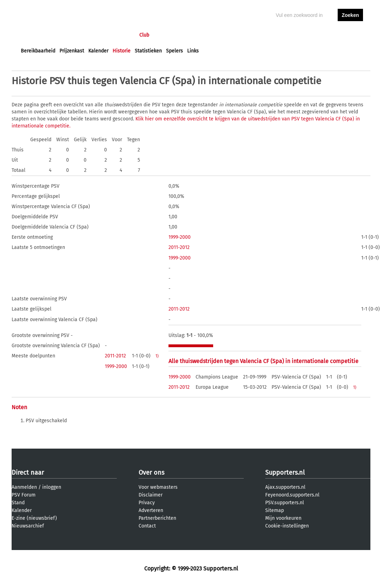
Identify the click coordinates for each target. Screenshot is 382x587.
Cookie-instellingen (287, 526)
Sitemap (274, 510)
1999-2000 (179, 237)
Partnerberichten (157, 518)
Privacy (147, 503)
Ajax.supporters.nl (285, 487)
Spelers (174, 51)
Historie (121, 51)
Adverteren (151, 510)
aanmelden (350, 35)
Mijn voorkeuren (283, 518)
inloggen (323, 35)
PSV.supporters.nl (284, 503)
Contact (147, 526)
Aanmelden (24, 487)
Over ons (151, 472)
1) (157, 356)
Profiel (165, 35)
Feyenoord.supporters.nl (292, 495)
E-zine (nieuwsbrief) (34, 518)
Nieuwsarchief (28, 526)
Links (193, 51)
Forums (89, 35)
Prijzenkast (71, 51)
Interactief (118, 35)
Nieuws (63, 35)
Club (144, 35)
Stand (18, 503)
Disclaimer (151, 495)
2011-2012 (179, 247)
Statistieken (148, 51)
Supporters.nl (285, 472)
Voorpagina (33, 35)
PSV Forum (24, 495)
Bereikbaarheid (38, 51)
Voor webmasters (158, 487)
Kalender (98, 51)
